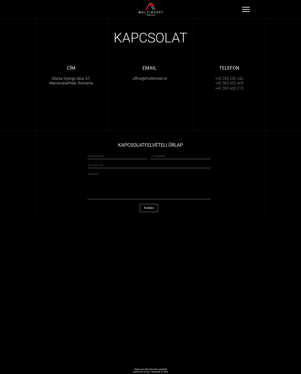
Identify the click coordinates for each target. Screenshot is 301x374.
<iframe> (150, 258)
